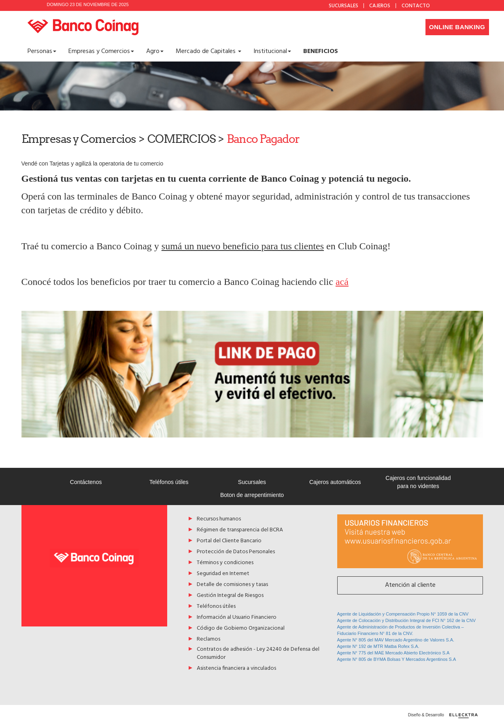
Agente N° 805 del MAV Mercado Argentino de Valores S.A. (396, 639)
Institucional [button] (272, 51)
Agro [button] (155, 51)
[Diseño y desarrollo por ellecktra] (466, 715)
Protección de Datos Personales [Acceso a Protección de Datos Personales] (236, 552)
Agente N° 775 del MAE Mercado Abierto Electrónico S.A (393, 652)
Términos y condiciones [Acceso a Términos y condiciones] (225, 563)
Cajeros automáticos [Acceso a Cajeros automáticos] (335, 482)
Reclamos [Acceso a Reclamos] (208, 639)
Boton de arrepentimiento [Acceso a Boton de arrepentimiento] (252, 495)
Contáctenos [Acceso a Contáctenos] (86, 482)
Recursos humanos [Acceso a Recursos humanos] (219, 519)
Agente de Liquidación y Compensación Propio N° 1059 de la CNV (403, 613)
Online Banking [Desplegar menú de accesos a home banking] (457, 26)
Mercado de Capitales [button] (208, 51)
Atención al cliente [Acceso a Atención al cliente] (410, 585)
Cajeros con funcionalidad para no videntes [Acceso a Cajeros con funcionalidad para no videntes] (418, 482)
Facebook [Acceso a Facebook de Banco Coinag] (450, 5)
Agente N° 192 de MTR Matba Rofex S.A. (378, 646)
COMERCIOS (181, 139)
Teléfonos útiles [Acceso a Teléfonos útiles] (169, 482)
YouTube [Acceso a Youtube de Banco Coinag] (476, 5)
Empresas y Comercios (78, 139)
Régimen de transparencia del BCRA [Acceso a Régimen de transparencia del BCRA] (240, 530)
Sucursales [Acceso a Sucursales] (252, 482)
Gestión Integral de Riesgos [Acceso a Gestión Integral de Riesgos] (230, 596)
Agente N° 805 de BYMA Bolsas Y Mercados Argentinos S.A (396, 659)
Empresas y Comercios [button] (101, 51)
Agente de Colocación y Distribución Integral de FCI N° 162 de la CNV (406, 620)
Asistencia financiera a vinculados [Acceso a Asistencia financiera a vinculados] (236, 669)
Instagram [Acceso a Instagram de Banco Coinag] (463, 5)
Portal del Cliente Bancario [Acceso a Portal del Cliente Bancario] (229, 541)
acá (342, 281)
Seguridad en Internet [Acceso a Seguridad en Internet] (223, 574)
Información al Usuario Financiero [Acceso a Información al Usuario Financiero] (236, 618)
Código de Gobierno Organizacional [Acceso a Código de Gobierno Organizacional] (241, 628)
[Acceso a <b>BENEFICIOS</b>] (320, 51)
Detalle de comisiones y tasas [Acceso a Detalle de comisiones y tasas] (232, 585)
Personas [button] (42, 51)
